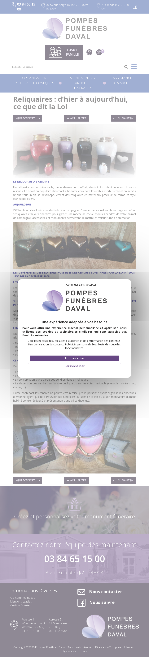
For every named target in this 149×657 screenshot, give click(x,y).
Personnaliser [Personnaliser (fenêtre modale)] (74, 366)
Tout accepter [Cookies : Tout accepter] (74, 358)
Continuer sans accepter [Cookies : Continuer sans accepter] (81, 284)
